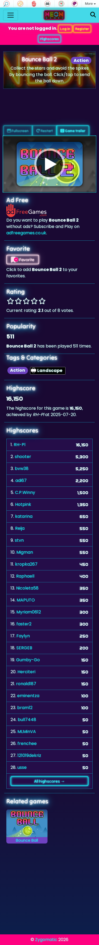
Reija (20, 528)
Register (82, 28)
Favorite (22, 259)
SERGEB (24, 648)
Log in (65, 28)
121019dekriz (29, 755)
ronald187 (26, 684)
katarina (23, 516)
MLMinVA (26, 731)
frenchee (27, 743)
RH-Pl (19, 445)
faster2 (23, 624)
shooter (23, 457)
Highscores (49, 38)
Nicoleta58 (27, 588)
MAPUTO (26, 600)
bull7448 (27, 720)
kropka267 (26, 564)
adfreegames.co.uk (26, 233)
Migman (24, 552)
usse (22, 767)
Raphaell (25, 576)
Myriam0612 (28, 612)
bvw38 (22, 468)
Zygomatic (46, 939)
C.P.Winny (25, 492)
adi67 (21, 480)
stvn (19, 540)
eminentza (28, 696)
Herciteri (26, 672)
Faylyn (23, 636)
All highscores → (49, 781)
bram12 (24, 708)
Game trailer (72, 130)
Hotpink (23, 504)
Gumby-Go (28, 660)
